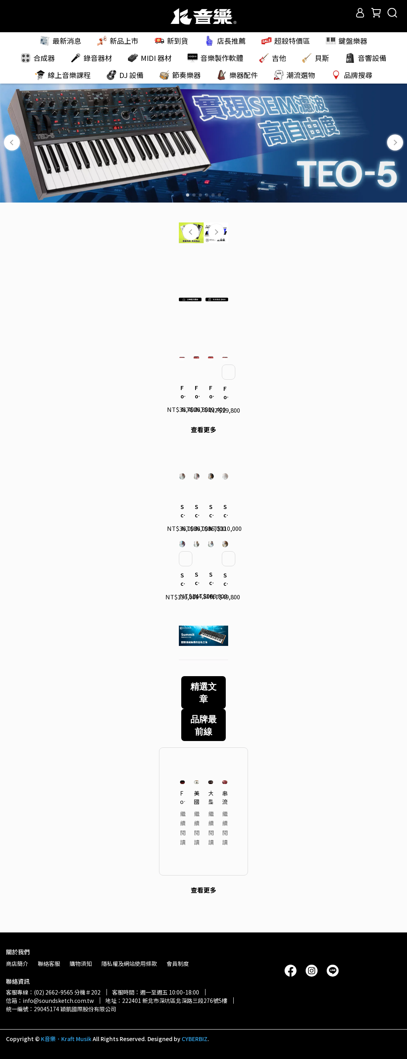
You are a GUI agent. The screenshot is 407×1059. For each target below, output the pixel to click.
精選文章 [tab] (203, 710)
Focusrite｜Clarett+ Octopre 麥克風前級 (225, 406)
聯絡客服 (49, 963)
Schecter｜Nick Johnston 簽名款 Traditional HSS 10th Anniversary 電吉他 (225, 597)
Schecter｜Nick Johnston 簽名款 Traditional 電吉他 (196, 528)
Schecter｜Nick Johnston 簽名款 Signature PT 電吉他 (182, 528)
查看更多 (203, 443)
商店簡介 (17, 963)
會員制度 (178, 963)
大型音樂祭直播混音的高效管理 (210, 815)
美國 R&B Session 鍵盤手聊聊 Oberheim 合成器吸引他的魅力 (196, 815)
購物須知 (81, 963)
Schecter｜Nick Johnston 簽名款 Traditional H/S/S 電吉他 (210, 528)
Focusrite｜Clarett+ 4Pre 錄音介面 (196, 406)
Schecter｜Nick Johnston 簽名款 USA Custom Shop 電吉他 (225, 528)
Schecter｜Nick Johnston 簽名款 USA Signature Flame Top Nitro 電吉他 (210, 596)
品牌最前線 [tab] (203, 742)
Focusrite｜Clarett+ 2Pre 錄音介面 (210, 406)
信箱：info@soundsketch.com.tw (50, 1000)
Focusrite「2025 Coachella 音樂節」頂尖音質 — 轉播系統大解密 (182, 815)
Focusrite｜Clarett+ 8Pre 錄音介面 (182, 406)
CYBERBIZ (194, 1039)
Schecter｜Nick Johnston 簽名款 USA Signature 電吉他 (182, 597)
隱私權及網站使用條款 (129, 963)
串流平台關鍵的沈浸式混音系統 (224, 815)
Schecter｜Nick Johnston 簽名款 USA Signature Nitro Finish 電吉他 (196, 596)
